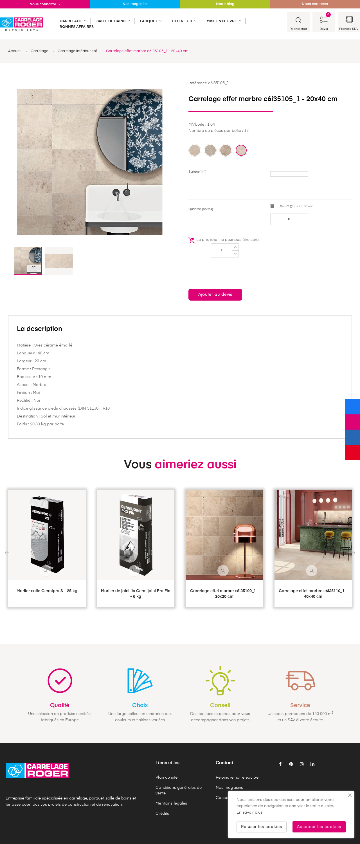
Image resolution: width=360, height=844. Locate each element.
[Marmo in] (194, 150)
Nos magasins (229, 788)
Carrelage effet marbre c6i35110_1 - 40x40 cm (313, 594)
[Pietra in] (225, 150)
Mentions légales (171, 803)
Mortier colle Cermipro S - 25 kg (47, 591)
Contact (223, 798)
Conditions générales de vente (179, 790)
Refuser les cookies (261, 827)
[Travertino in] (241, 150)
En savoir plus (249, 812)
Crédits (162, 814)
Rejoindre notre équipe (237, 777)
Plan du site (166, 777)
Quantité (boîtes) (200, 209)
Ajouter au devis (215, 295)
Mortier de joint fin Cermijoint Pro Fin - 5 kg (135, 594)
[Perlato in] (210, 150)
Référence (197, 83)
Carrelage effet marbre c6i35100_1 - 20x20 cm (224, 594)
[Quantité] (221, 250)
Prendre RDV (348, 28)
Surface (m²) (197, 171)
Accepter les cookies (319, 827)
